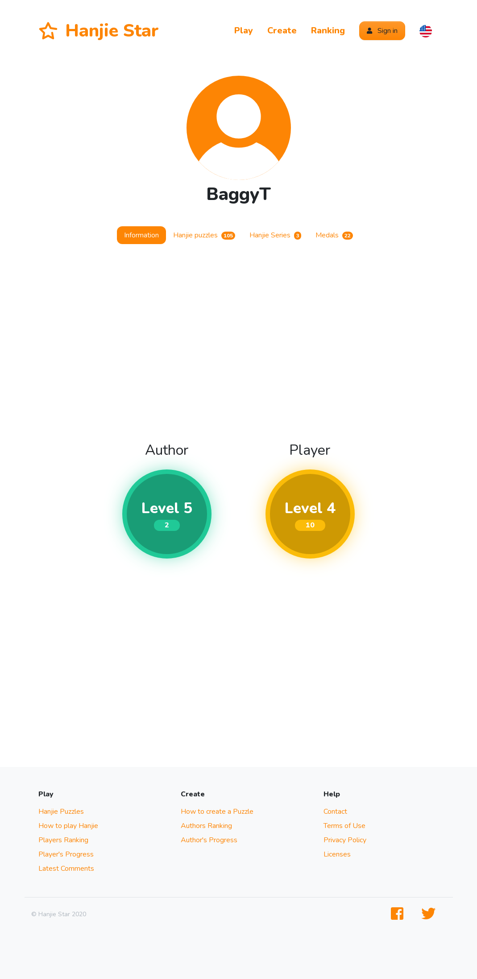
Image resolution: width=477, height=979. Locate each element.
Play (243, 30)
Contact (335, 811)
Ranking (328, 30)
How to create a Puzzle (217, 811)
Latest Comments (66, 868)
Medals (334, 235)
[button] (425, 30)
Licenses (337, 854)
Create (282, 30)
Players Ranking (63, 840)
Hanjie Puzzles (61, 811)
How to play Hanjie (68, 826)
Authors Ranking (206, 826)
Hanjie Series (275, 235)
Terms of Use (344, 826)
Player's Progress (66, 854)
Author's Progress (209, 840)
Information (141, 235)
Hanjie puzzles (204, 235)
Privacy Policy (345, 840)
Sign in (382, 31)
